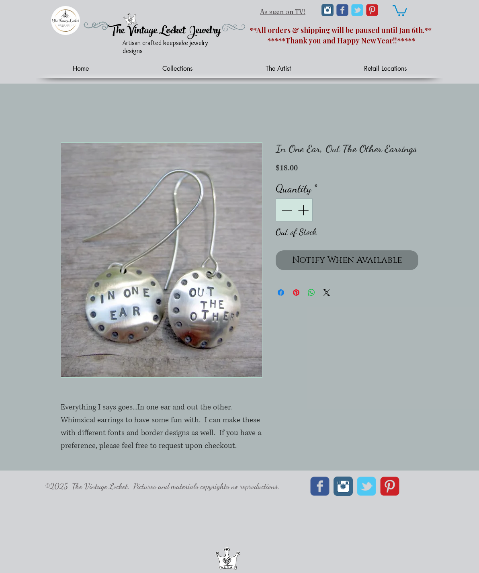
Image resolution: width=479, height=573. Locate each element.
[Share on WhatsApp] (311, 292)
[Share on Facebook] (281, 292)
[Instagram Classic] (327, 10)
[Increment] (304, 210)
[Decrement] (286, 210)
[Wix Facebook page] (342, 10)
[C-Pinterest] (372, 10)
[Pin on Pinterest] (296, 292)
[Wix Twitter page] (357, 10)
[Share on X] (327, 292)
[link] (400, 10)
